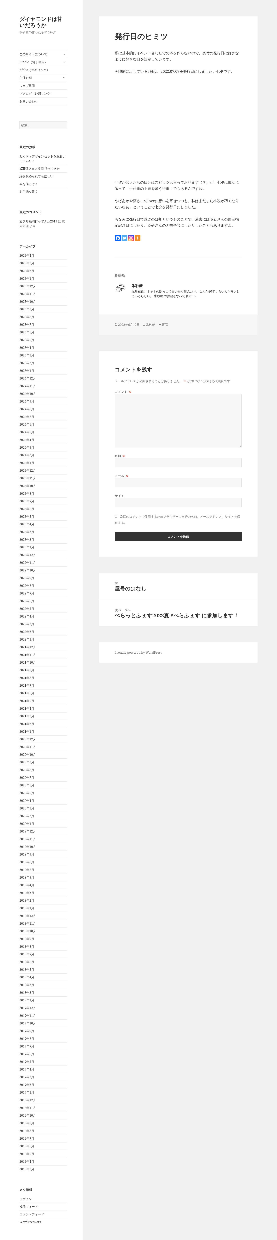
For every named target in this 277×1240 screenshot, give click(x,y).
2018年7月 (26, 954)
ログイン (25, 1199)
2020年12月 (27, 739)
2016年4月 (26, 1161)
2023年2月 (26, 539)
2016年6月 (26, 1146)
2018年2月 (26, 992)
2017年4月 (26, 1069)
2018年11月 (27, 923)
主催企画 (25, 78)
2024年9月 (26, 401)
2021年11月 (27, 655)
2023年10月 (27, 486)
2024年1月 (26, 463)
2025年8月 (26, 317)
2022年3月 (26, 624)
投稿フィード (28, 1206)
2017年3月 (26, 1077)
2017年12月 (27, 1008)
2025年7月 (26, 324)
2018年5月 (26, 969)
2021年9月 (26, 670)
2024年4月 (26, 440)
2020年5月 (26, 793)
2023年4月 (26, 524)
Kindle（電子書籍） (33, 62)
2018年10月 (27, 931)
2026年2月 (26, 271)
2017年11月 (27, 1015)
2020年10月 (27, 754)
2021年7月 (26, 685)
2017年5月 (26, 1062)
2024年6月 (26, 424)
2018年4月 (26, 977)
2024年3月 (26, 447)
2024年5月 (26, 432)
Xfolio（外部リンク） (34, 70)
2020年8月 (26, 770)
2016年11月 (27, 1108)
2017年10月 (27, 1023)
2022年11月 (27, 562)
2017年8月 (26, 1039)
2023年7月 (26, 501)
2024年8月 (26, 409)
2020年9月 (26, 762)
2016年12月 (27, 1100)
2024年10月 (27, 394)
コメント (123, 392)
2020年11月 (27, 747)
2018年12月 (27, 916)
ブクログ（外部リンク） (36, 93)
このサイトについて (33, 54)
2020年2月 (26, 816)
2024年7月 (26, 417)
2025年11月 (27, 294)
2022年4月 (26, 616)
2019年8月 (26, 862)
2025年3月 (26, 355)
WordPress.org (30, 1222)
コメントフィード (31, 1214)
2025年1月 (26, 371)
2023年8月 (26, 493)
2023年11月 (27, 478)
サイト (119, 496)
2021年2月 (26, 724)
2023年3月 (26, 532)
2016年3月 (26, 1169)
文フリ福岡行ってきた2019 (38, 221)
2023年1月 (26, 547)
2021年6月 (26, 693)
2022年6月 (26, 601)
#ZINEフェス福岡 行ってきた (39, 168)
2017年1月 (26, 1092)
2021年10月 (27, 662)
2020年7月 (26, 777)
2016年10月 (27, 1115)
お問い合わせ (28, 101)
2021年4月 (26, 708)
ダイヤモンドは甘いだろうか (40, 22)
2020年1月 (26, 824)
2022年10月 (27, 570)
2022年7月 (26, 593)
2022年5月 (26, 609)
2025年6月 (26, 332)
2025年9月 (26, 309)
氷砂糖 (150, 324)
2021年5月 (26, 701)
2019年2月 (26, 900)
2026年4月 (26, 255)
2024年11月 (27, 386)
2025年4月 (26, 348)
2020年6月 (26, 785)
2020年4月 (26, 801)
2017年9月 (26, 1031)
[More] (137, 238)
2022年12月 (27, 555)
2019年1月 (26, 908)
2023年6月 (26, 509)
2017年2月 (26, 1085)
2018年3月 (26, 985)
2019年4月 (26, 885)
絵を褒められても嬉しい (36, 176)
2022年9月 (26, 578)
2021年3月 (26, 716)
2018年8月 (26, 946)
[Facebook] (118, 238)
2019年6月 (26, 870)
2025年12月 (27, 286)
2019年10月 (27, 847)
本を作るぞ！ (28, 184)
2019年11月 (27, 839)
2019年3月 (26, 893)
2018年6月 (26, 962)
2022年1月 (26, 639)
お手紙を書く (28, 191)
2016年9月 (26, 1123)
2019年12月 (27, 831)
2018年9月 (26, 939)
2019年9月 (26, 854)
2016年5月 (26, 1154)
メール (121, 476)
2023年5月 (26, 516)
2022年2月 (26, 632)
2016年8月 (26, 1131)
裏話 (165, 324)
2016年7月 (26, 1138)
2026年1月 (26, 278)
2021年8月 (26, 678)
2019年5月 (26, 877)
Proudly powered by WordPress (138, 652)
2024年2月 (26, 455)
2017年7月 (26, 1046)
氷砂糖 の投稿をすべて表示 (173, 296)
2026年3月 (26, 263)
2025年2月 (26, 363)
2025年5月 (26, 340)
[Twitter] (124, 238)
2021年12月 (27, 647)
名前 (120, 456)
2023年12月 (27, 470)
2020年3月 (26, 808)
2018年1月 (26, 1000)
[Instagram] (131, 238)
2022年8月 (26, 586)
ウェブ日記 (27, 85)
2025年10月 (27, 301)
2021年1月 (26, 731)
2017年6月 (26, 1054)
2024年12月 (27, 378)
